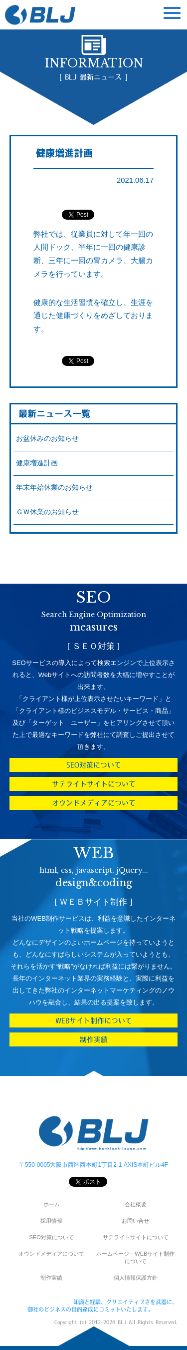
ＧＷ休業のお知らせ (47, 512)
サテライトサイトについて (94, 783)
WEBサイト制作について (93, 1020)
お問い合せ (135, 1221)
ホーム (51, 1204)
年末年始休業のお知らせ (54, 487)
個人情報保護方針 (136, 1278)
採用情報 (51, 1221)
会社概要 (136, 1204)
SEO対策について (93, 764)
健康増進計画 (37, 463)
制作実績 (94, 1039)
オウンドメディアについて (94, 802)
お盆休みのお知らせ (47, 438)
